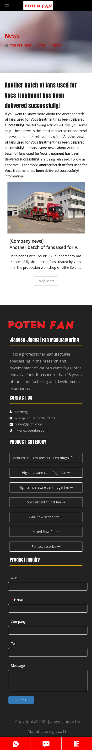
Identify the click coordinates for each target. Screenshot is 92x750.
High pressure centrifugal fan (46, 472)
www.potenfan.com (32, 430)
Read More (46, 281)
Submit (21, 700)
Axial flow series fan (46, 517)
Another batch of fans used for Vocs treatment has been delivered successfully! (46, 247)
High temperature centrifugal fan (46, 487)
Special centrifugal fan (46, 502)
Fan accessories (46, 546)
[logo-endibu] (40, 323)
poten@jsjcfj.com (28, 424)
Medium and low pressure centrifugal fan (46, 457)
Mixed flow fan (46, 531)
